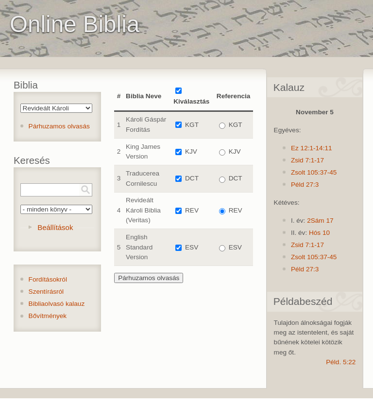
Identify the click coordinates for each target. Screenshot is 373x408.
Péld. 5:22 (341, 362)
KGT (192, 124)
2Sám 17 (320, 220)
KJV (191, 151)
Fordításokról (48, 279)
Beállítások (55, 227)
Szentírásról (46, 291)
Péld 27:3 (305, 184)
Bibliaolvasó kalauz (57, 303)
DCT (192, 178)
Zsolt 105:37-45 (314, 172)
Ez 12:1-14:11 (311, 148)
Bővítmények (48, 315)
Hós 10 (319, 232)
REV (192, 210)
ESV (191, 247)
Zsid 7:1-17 (307, 160)
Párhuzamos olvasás (59, 126)
